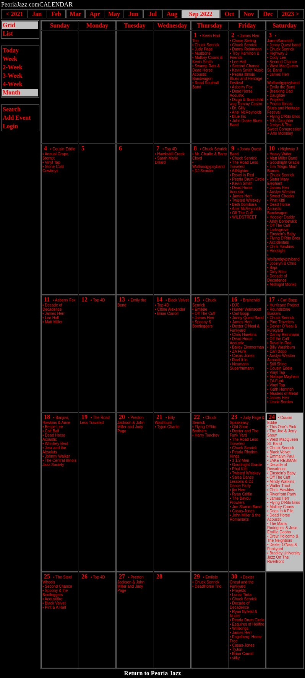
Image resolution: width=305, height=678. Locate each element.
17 (272, 299)
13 (122, 299)
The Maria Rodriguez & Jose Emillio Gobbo (282, 528)
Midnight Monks (282, 284)
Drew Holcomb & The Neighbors (282, 538)
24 (272, 417)
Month (11, 92)
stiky (236, 658)
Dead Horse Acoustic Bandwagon (278, 208)
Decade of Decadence (277, 278)
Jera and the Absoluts (54, 450)
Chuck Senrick (214, 149)
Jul (153, 14)
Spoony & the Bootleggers (55, 592)
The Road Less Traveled (244, 164)
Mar (75, 14)
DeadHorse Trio (208, 586)
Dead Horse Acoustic (241, 93)
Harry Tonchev (207, 435)
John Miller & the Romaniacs (245, 517)
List (8, 33)
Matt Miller (53, 322)
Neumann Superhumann (242, 366)
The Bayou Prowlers (240, 500)
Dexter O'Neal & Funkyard (245, 328)
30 (234, 576)
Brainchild (251, 300)
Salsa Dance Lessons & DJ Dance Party (242, 481)
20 (122, 417)
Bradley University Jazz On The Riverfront (283, 557)
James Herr (250, 36)
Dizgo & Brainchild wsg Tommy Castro (246, 102)
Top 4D (171, 149)
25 (47, 576)
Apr (94, 14)
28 (159, 576)
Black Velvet (178, 300)
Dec (268, 14)
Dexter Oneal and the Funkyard (242, 581)
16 (234, 299)
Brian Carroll (167, 313)
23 (234, 417)
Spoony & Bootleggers (202, 324)
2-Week (13, 67)
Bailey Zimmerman (248, 347)
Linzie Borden (281, 402)
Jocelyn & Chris (282, 263)
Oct (229, 14)
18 (47, 417)
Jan (37, 14)
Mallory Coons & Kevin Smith (207, 59)
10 (272, 148)
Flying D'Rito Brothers (204, 429)
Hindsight (277, 251)
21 (159, 417)
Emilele (211, 577)
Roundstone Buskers (278, 311)
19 (84, 417)
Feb (56, 14)
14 (159, 299)
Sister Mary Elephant (278, 181)
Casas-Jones (243, 645)
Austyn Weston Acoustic (281, 358)
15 (197, 299)
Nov (248, 14)
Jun (133, 14)
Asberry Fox (65, 300)
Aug (172, 14)
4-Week (13, 84)
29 (197, 576)
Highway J (289, 149)
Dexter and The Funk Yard (244, 433)
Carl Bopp (288, 300)
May (114, 14)
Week (10, 58)
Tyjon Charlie (168, 427)
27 (122, 576)
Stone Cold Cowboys (53, 169)
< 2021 (14, 14)
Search (12, 109)
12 (84, 299)
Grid (9, 25)
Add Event (17, 117)
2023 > (290, 14)
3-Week (13, 75)
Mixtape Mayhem (284, 377)
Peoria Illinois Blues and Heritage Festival (246, 78)
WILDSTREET (244, 217)
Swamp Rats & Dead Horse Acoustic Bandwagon (206, 72)
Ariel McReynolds (247, 112)
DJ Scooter (204, 171)
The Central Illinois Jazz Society (59, 462)
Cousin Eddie (63, 149)
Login (10, 126)
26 (84, 576)
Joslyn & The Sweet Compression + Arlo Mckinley (284, 129)
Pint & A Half (55, 607)
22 (197, 417)
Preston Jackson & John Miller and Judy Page (130, 424)
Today (11, 50)
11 (47, 299)
